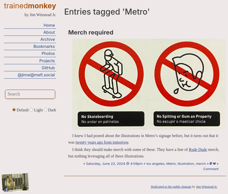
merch (201, 163)
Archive (47, 39)
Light (37, 110)
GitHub (48, 67)
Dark (50, 110)
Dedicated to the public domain (171, 186)
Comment (211, 169)
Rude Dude (198, 149)
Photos (48, 53)
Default (21, 110)
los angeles (155, 163)
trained (30, 5)
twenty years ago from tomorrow (102, 142)
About (49, 32)
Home (49, 25)
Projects (47, 60)
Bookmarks (44, 46)
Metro (171, 163)
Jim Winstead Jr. (206, 186)
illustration (186, 163)
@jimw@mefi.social (36, 74)
